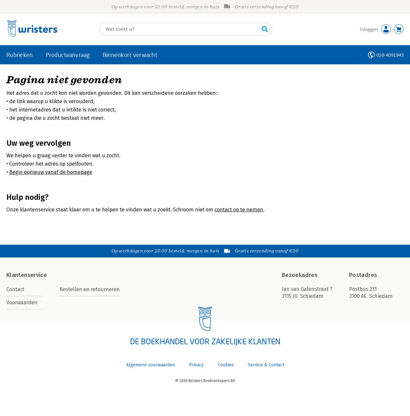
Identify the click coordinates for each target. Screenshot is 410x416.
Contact (15, 289)
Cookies (226, 365)
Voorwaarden (21, 302)
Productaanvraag (68, 54)
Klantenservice (26, 275)
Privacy (196, 365)
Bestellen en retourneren (90, 289)
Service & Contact (266, 365)
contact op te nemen (239, 210)
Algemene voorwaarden (150, 365)
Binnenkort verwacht (130, 54)
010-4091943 (390, 55)
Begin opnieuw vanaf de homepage (50, 172)
